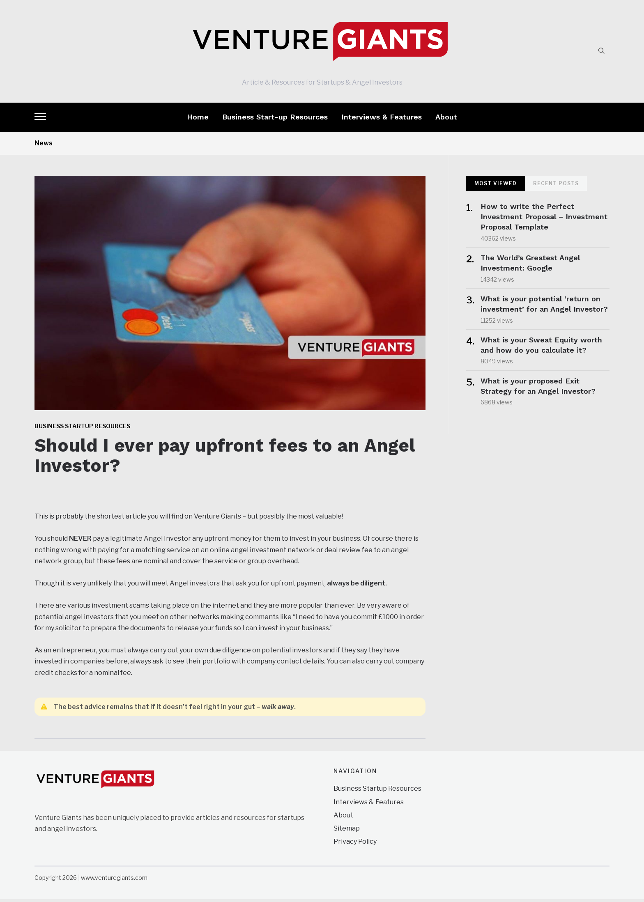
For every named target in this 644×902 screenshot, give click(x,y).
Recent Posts (556, 186)
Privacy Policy (355, 844)
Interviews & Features (381, 119)
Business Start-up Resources (275, 119)
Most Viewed (495, 186)
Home (198, 119)
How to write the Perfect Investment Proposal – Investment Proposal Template (544, 219)
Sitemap (347, 831)
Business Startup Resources (82, 428)
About (446, 119)
